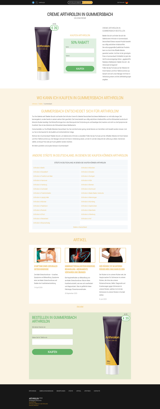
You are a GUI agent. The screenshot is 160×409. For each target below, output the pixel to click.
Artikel (78, 391)
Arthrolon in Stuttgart (88, 176)
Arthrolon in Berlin (39, 168)
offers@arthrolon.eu (35, 400)
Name (67, 47)
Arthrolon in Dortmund (88, 189)
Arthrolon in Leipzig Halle (41, 197)
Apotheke (87, 391)
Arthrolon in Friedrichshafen (42, 193)
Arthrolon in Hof (86, 218)
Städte (71, 391)
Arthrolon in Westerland (40, 218)
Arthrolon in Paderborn (40, 206)
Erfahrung (32, 391)
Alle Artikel (80, 306)
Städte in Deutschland (80, 227)
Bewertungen (61, 391)
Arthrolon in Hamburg (40, 185)
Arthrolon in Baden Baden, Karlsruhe (92, 193)
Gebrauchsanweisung (46, 391)
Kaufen (80, 68)
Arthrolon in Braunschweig (41, 223)
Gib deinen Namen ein (39, 327)
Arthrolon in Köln (86, 180)
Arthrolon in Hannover (40, 180)
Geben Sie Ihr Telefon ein (39, 337)
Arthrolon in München (88, 168)
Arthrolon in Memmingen (89, 197)
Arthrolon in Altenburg (88, 214)
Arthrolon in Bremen (87, 185)
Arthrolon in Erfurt (39, 214)
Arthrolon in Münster (39, 201)
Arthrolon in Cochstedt (40, 189)
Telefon (68, 55)
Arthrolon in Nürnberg (88, 201)
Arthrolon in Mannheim (88, 210)
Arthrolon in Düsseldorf (40, 172)
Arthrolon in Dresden (87, 172)
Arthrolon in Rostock (39, 210)
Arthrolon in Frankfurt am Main (43, 176)
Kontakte (97, 391)
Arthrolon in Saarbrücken (89, 206)
